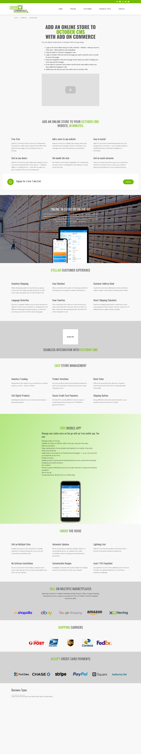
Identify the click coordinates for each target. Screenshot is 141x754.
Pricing (73, 9)
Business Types (105, 9)
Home (61, 9)
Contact (122, 9)
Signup (128, 182)
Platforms (88, 9)
